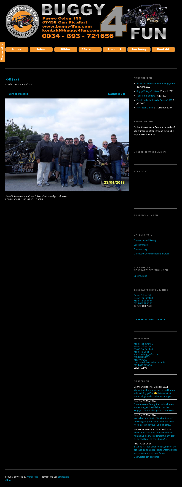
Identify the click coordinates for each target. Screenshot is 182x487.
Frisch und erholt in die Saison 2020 (154, 100)
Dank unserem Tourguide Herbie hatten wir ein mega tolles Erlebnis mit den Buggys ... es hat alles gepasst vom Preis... (155, 407)
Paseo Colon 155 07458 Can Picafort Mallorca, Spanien (143, 298)
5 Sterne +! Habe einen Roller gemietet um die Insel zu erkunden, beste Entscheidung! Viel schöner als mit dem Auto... (155, 449)
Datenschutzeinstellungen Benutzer (151, 253)
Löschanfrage (141, 244)
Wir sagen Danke (144, 107)
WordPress (32, 476)
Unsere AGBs (140, 276)
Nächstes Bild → (118, 93)
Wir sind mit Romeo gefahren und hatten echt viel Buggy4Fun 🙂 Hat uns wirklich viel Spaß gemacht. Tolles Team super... (154, 393)
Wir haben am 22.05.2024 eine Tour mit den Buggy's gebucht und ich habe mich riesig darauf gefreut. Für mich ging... (154, 421)
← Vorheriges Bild (16, 93)
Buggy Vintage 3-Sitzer (147, 91)
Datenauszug (140, 249)
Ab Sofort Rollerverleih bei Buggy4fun (155, 83)
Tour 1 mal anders (145, 95)
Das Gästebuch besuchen (146, 456)
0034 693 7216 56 (143, 365)
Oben (8, 480)
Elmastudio (63, 476)
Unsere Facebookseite (150, 319)
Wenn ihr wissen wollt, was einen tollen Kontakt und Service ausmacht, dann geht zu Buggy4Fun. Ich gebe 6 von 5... (154, 435)
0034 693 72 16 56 (143, 303)
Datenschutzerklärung (145, 240)
